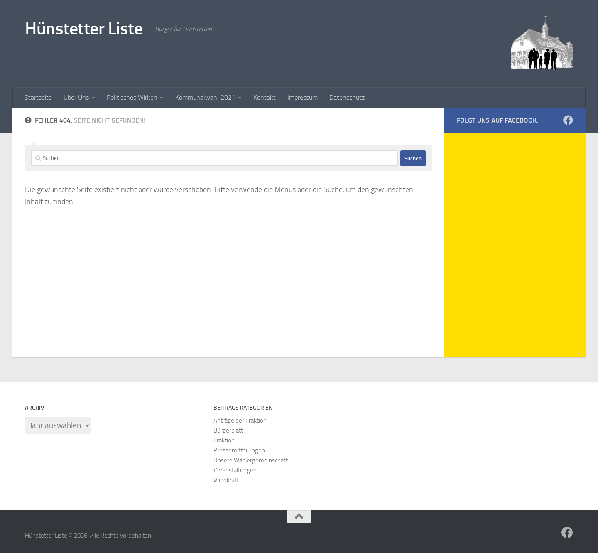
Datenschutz (347, 97)
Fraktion (224, 440)
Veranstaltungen (235, 470)
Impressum (302, 97)
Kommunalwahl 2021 (205, 97)
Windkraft (226, 480)
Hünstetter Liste (83, 28)
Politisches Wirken (132, 97)
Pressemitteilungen (239, 450)
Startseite (38, 97)
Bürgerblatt (228, 430)
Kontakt (264, 97)
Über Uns (76, 97)
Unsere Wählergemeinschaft (250, 460)
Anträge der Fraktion (240, 420)
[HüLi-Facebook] (568, 120)
